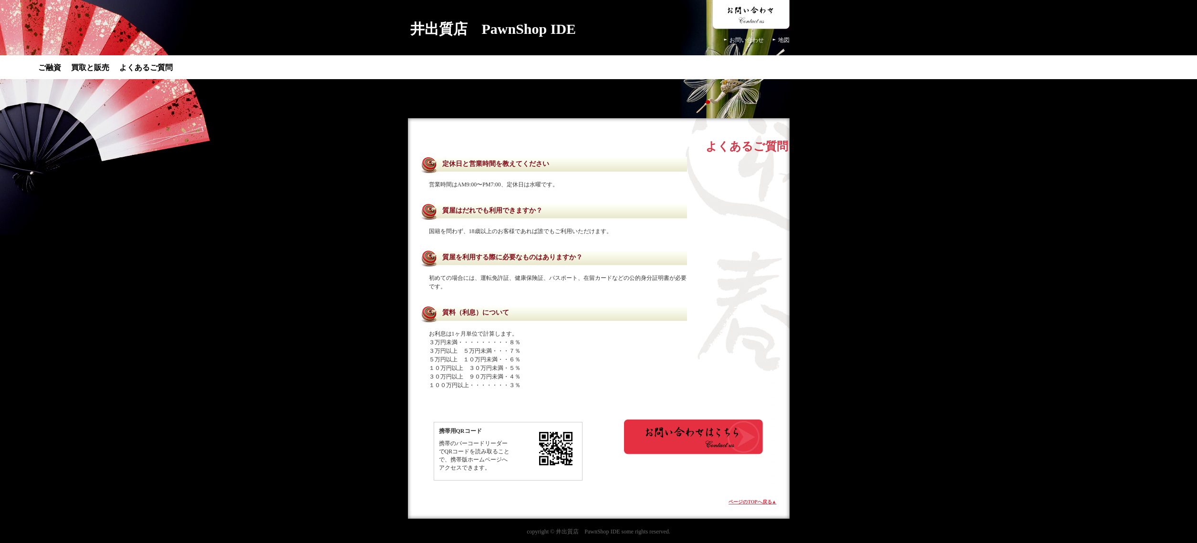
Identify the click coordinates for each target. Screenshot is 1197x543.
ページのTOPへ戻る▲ (752, 501)
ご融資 (49, 67)
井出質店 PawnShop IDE (493, 29)
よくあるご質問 (146, 67)
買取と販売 (90, 67)
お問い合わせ (746, 40)
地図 (784, 40)
